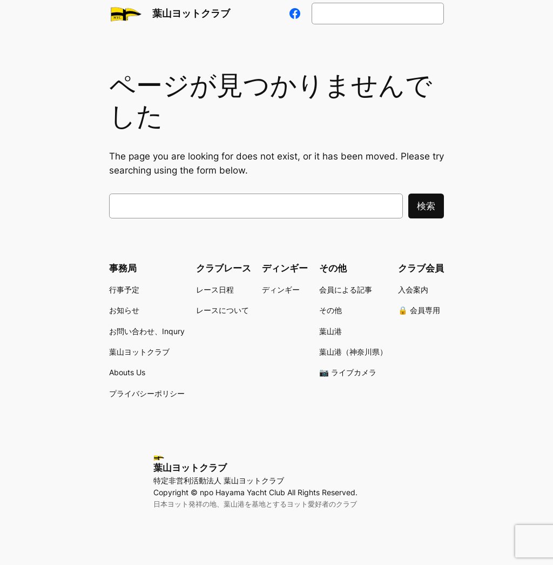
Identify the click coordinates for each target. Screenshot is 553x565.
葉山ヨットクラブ (191, 13)
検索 (426, 206)
